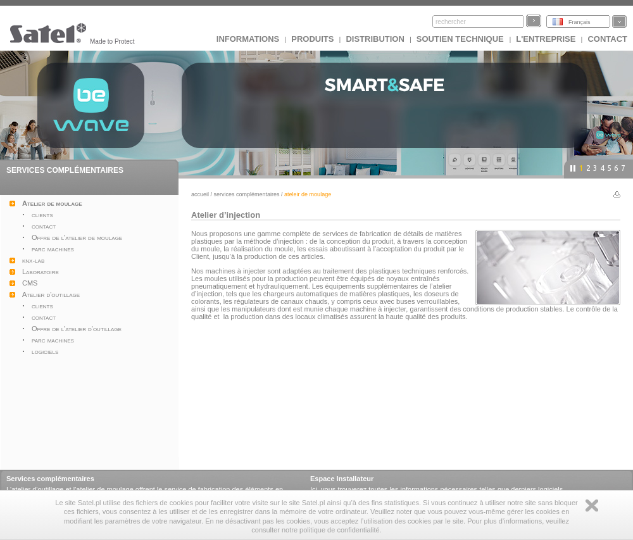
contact (44, 226)
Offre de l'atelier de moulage (77, 237)
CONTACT (607, 39)
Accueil (200, 194)
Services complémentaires (247, 194)
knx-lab (33, 260)
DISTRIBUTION (375, 39)
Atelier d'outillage (51, 294)
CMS (29, 283)
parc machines (53, 249)
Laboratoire (40, 271)
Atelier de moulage (52, 203)
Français (579, 22)
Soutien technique (461, 39)
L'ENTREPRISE (545, 39)
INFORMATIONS (247, 39)
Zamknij (592, 505)
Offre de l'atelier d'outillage (77, 328)
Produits (312, 39)
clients (42, 214)
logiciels (45, 351)
